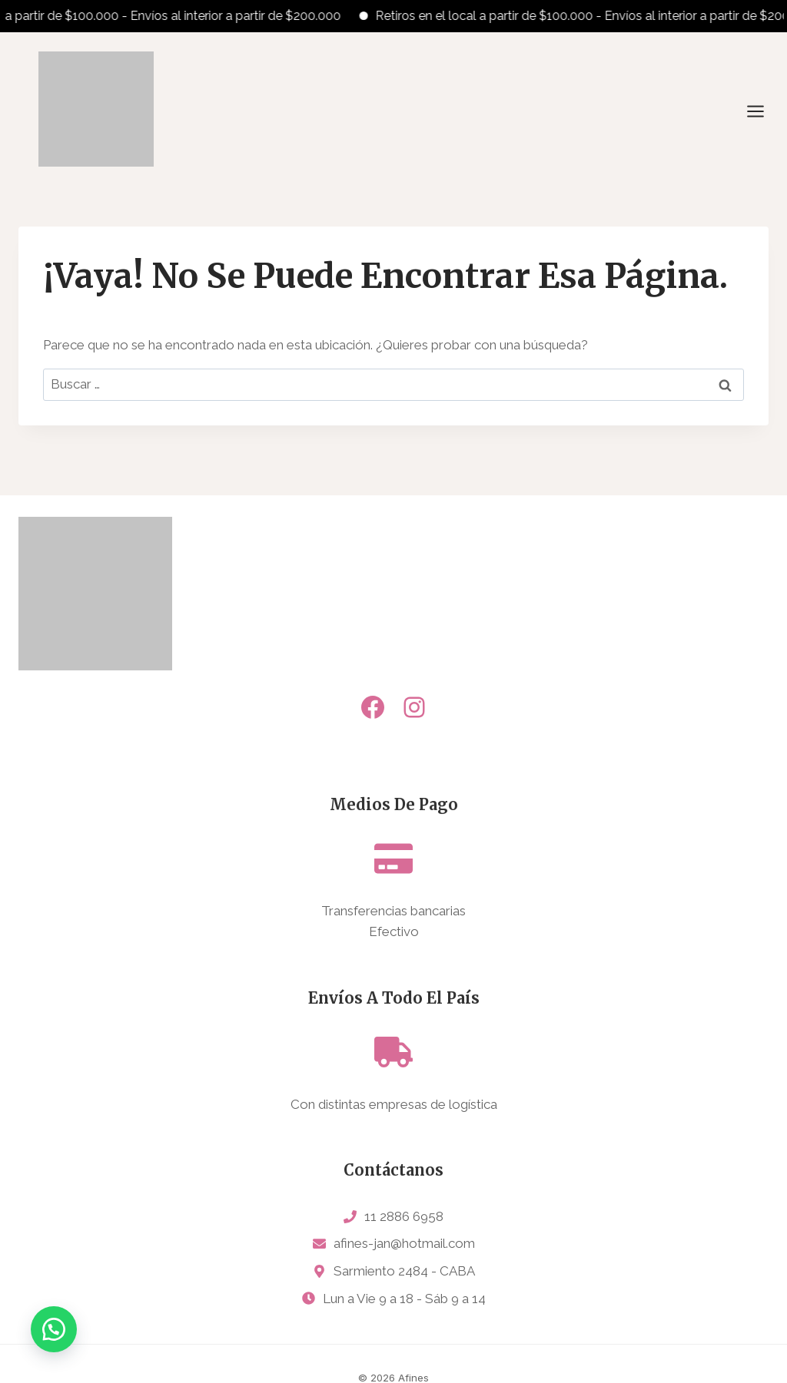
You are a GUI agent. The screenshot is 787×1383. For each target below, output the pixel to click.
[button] (54, 1329)
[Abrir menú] (763, 111)
